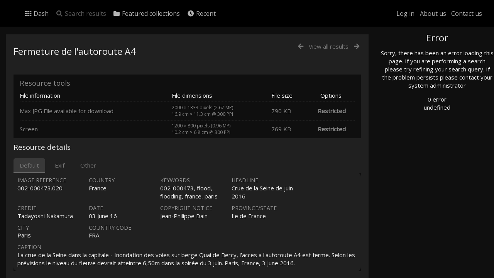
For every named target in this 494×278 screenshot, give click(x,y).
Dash (36, 13)
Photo (403, 55)
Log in (405, 13)
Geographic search (418, 148)
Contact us (466, 13)
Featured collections (146, 13)
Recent (201, 13)
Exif (59, 165)
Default (29, 165)
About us (433, 13)
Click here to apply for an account (430, 273)
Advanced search (416, 157)
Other (88, 165)
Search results (81, 13)
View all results (329, 46)
